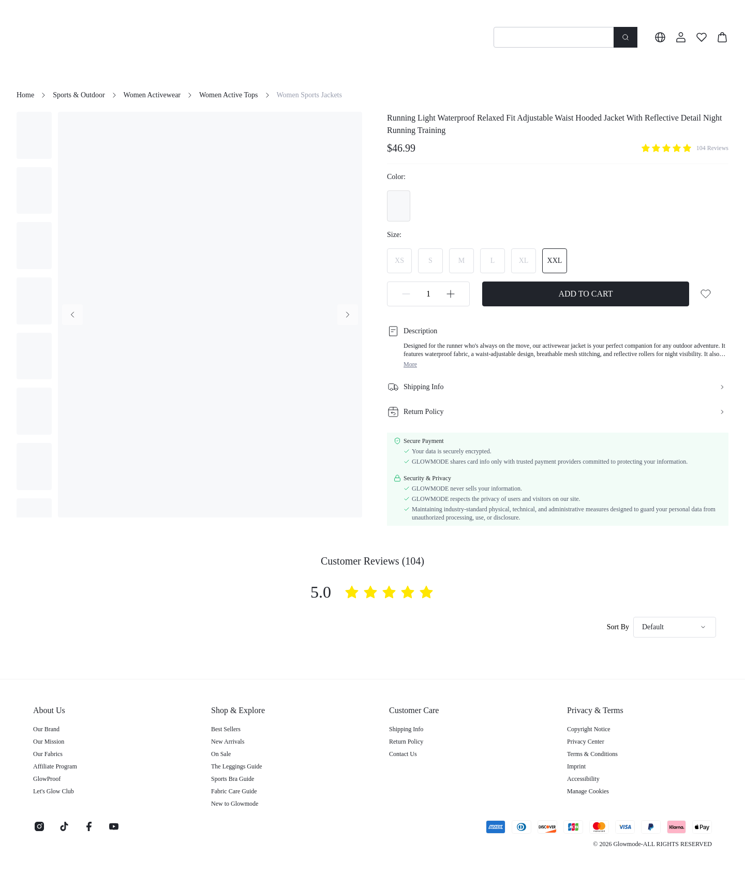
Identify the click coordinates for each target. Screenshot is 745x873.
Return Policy (406, 741)
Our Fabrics (48, 754)
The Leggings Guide (236, 766)
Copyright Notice (588, 729)
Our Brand (46, 729)
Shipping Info (406, 729)
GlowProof (47, 778)
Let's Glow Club (53, 791)
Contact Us (403, 754)
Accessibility (583, 778)
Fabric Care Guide (234, 791)
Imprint (576, 766)
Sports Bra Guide (232, 778)
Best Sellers (226, 729)
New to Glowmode (234, 803)
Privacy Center (585, 741)
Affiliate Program (55, 766)
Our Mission (48, 741)
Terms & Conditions (592, 754)
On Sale (221, 754)
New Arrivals (227, 741)
